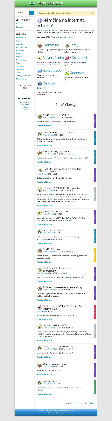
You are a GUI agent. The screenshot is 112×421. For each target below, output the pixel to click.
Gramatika (19, 44)
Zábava (18, 72)
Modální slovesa (51, 249)
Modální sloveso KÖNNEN (57, 115)
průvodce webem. (67, 37)
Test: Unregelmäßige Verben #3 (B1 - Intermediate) (62, 307)
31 (86, 403)
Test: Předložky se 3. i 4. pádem (59, 132)
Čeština (25, 107)
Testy (18, 63)
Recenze (19, 57)
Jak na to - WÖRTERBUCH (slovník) (61, 188)
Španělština (25, 105)
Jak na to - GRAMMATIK (55, 325)
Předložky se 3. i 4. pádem (56, 151)
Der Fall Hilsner (51, 381)
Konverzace (20, 50)
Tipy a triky (20, 66)
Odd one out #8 (51, 230)
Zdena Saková (48, 233)
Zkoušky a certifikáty (23, 76)
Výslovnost (20, 69)
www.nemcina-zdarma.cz (63, 411)
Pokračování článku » (44, 126)
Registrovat (20, 27)
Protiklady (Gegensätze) (55, 211)
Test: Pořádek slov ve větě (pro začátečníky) (59, 269)
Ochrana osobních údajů (56, 413)
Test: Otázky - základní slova (58, 346)
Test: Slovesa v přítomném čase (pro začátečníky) (62, 170)
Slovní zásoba (21, 60)
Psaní (18, 54)
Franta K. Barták (48, 117)
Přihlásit (19, 24)
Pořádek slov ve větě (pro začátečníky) (63, 287)
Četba (18, 41)
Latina (25, 109)
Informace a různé (22, 47)
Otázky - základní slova (55, 364)
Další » (92, 403)
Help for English (25, 102)
